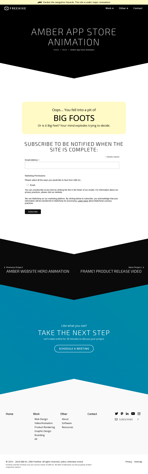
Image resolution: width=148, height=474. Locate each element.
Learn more (83, 201)
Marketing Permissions (35, 176)
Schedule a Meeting (74, 348)
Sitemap (138, 461)
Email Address (32, 160)
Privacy (128, 461)
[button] (109, 8)
